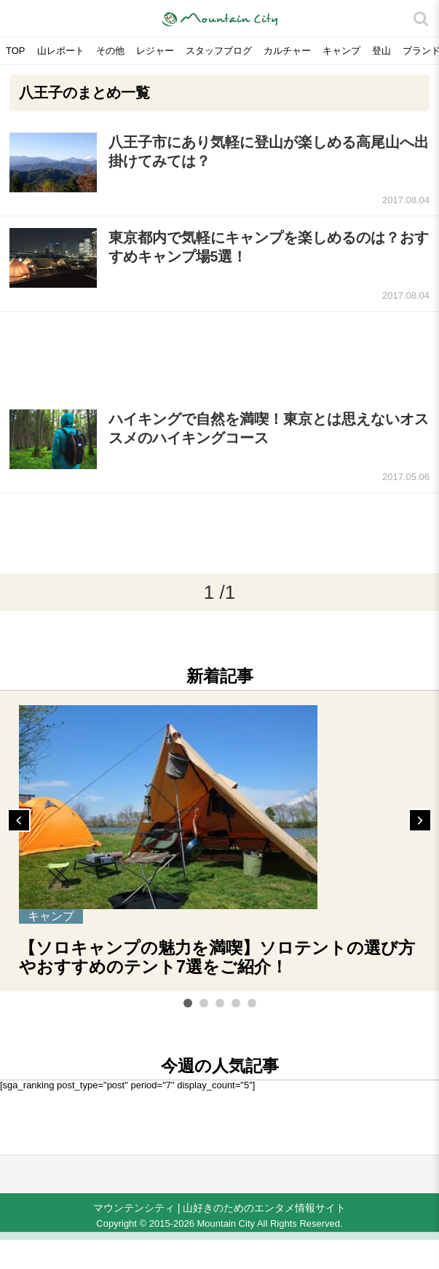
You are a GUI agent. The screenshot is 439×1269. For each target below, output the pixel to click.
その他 (110, 50)
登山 (381, 50)
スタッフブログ (219, 50)
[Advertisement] (219, 355)
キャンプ (341, 50)
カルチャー (287, 50)
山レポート (60, 50)
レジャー (155, 50)
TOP (15, 50)
